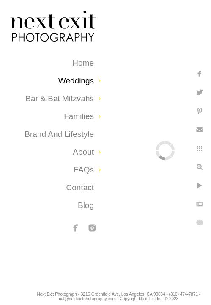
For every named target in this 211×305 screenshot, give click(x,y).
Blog (86, 205)
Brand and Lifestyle (59, 134)
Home (83, 62)
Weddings (76, 80)
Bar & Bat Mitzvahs (59, 98)
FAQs (84, 169)
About (83, 151)
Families (79, 116)
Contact (80, 187)
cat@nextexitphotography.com (107, 294)
